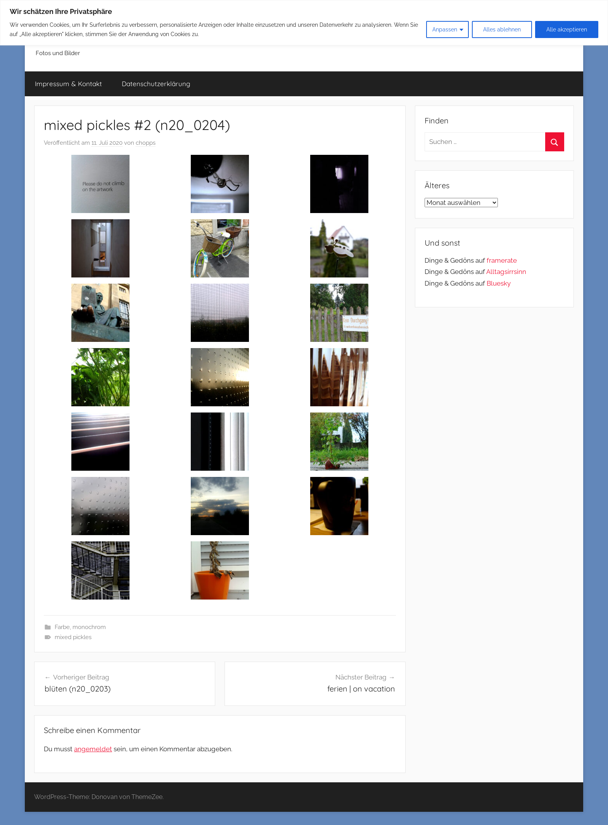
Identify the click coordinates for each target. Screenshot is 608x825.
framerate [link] (502, 260)
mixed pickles (73, 637)
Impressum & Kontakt (68, 84)
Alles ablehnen (502, 29)
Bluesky (499, 283)
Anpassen (444, 29)
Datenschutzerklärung (156, 84)
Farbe (62, 627)
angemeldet (93, 749)
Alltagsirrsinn (506, 272)
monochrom (89, 627)
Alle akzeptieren (566, 29)
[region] (304, 22)
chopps (145, 142)
